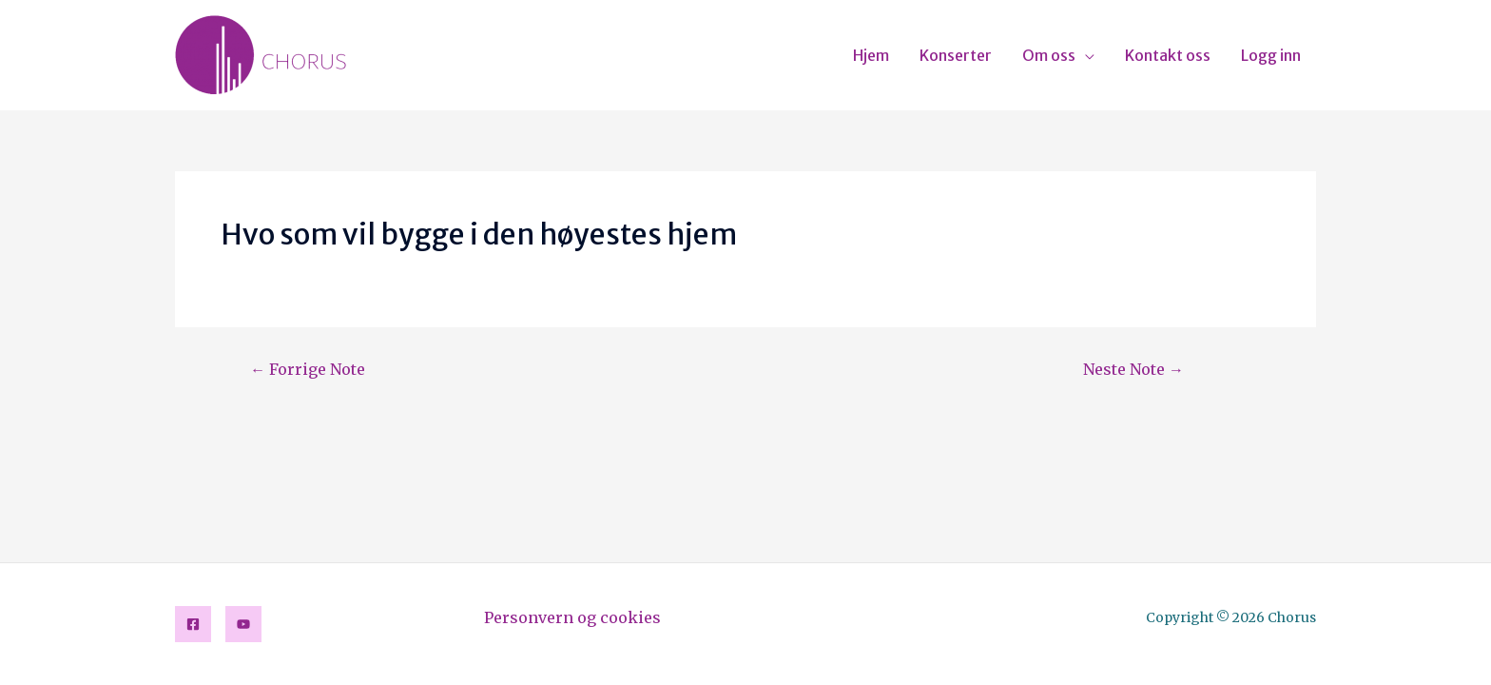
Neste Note (1133, 369)
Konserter (956, 55)
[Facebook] (193, 624)
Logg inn (1271, 55)
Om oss (1048, 55)
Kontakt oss (1167, 55)
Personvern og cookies (572, 617)
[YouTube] (243, 624)
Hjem (871, 55)
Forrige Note (307, 369)
